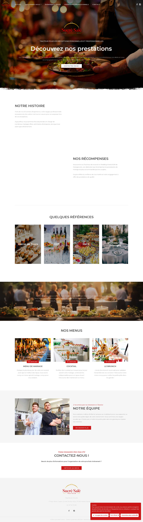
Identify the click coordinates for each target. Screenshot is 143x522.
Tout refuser (114, 515)
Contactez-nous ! (71, 66)
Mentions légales (88, 519)
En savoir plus (82, 428)
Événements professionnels (77, 4)
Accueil (18, 4)
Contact (96, 4)
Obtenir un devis (71, 468)
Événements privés (53, 4)
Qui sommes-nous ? (33, 4)
